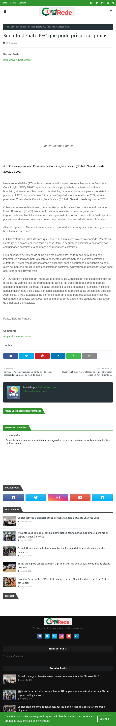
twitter (35, 391)
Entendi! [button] (104, 719)
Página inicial (12, 27)
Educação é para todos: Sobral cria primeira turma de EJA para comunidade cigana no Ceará (64, 565)
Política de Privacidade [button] (36, 720)
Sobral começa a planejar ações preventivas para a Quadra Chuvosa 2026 (58, 517)
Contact (22, 3)
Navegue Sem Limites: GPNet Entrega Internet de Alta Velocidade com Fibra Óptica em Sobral (63, 581)
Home (4, 3)
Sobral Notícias (47, 387)
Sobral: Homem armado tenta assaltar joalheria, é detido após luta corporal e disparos (61, 550)
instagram (27, 391)
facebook (43, 391)
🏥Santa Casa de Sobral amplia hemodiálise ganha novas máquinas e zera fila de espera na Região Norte (63, 534)
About (13, 3)
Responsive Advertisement (17, 60)
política (23, 27)
